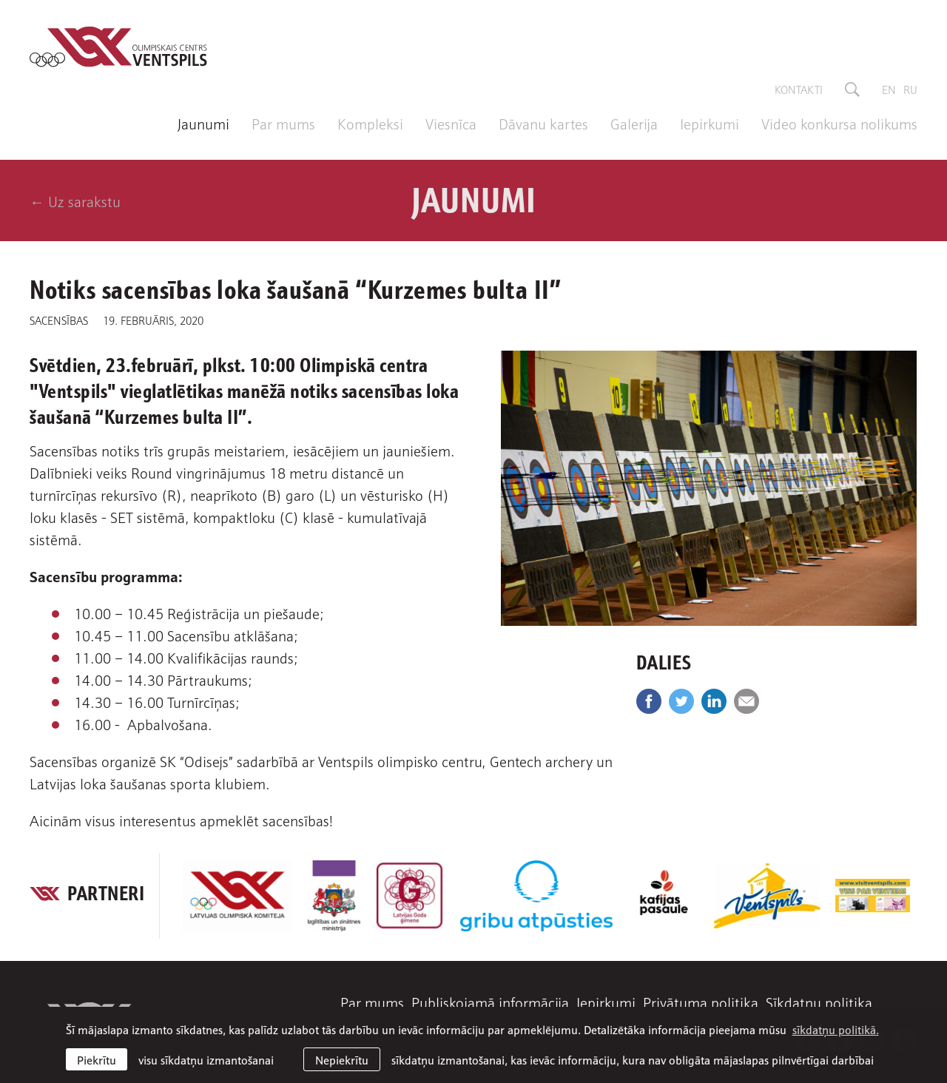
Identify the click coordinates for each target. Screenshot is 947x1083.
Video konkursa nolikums (839, 123)
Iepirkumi (709, 123)
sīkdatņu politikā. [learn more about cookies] (835, 1029)
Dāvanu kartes (543, 123)
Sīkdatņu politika (819, 1002)
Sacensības (59, 319)
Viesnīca (450, 123)
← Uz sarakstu (75, 200)
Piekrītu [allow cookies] (96, 1059)
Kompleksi (370, 123)
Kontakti (799, 89)
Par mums (283, 123)
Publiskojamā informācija (490, 1002)
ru (910, 89)
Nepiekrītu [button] (341, 1059)
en (889, 89)
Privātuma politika (700, 1002)
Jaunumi (203, 123)
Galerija (634, 123)
